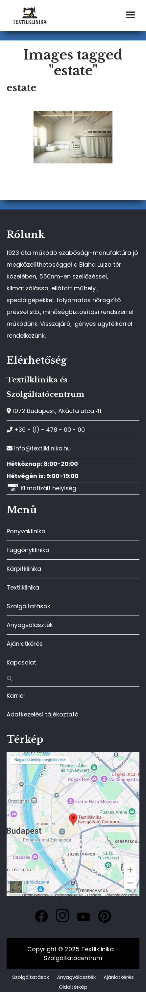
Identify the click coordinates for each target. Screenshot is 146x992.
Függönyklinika (28, 550)
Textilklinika (23, 587)
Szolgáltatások (28, 606)
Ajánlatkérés (25, 644)
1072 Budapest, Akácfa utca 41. (54, 411)
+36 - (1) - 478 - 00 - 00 (46, 429)
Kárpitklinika (24, 569)
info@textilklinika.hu (39, 448)
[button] (73, 679)
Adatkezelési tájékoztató (43, 714)
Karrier (16, 695)
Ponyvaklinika (26, 531)
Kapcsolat (21, 662)
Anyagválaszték (30, 625)
